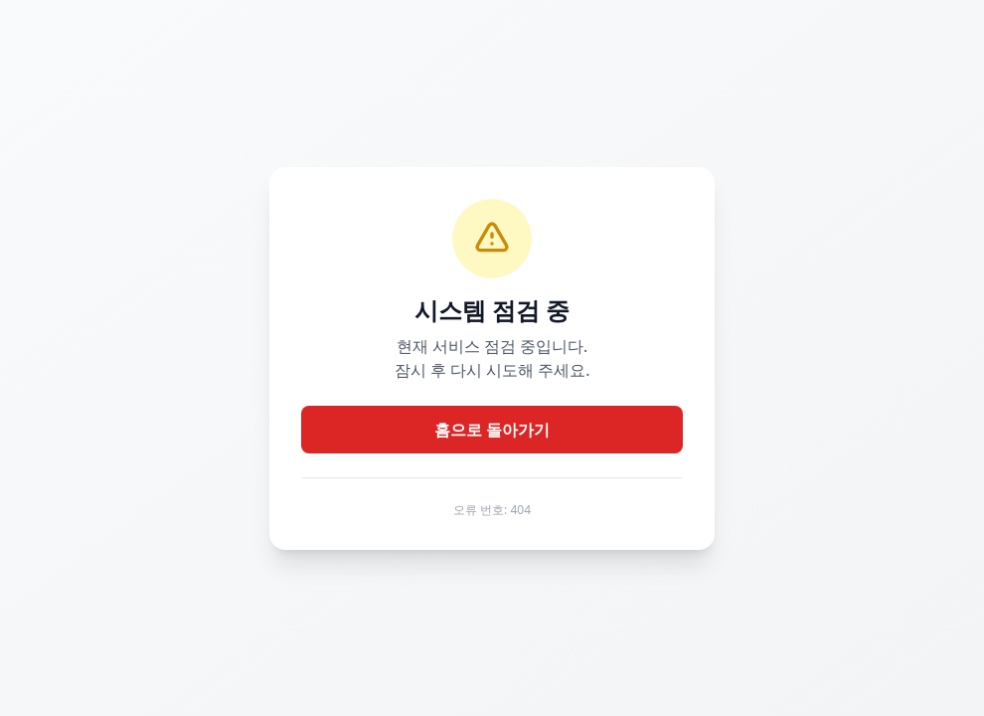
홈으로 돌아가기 (492, 430)
